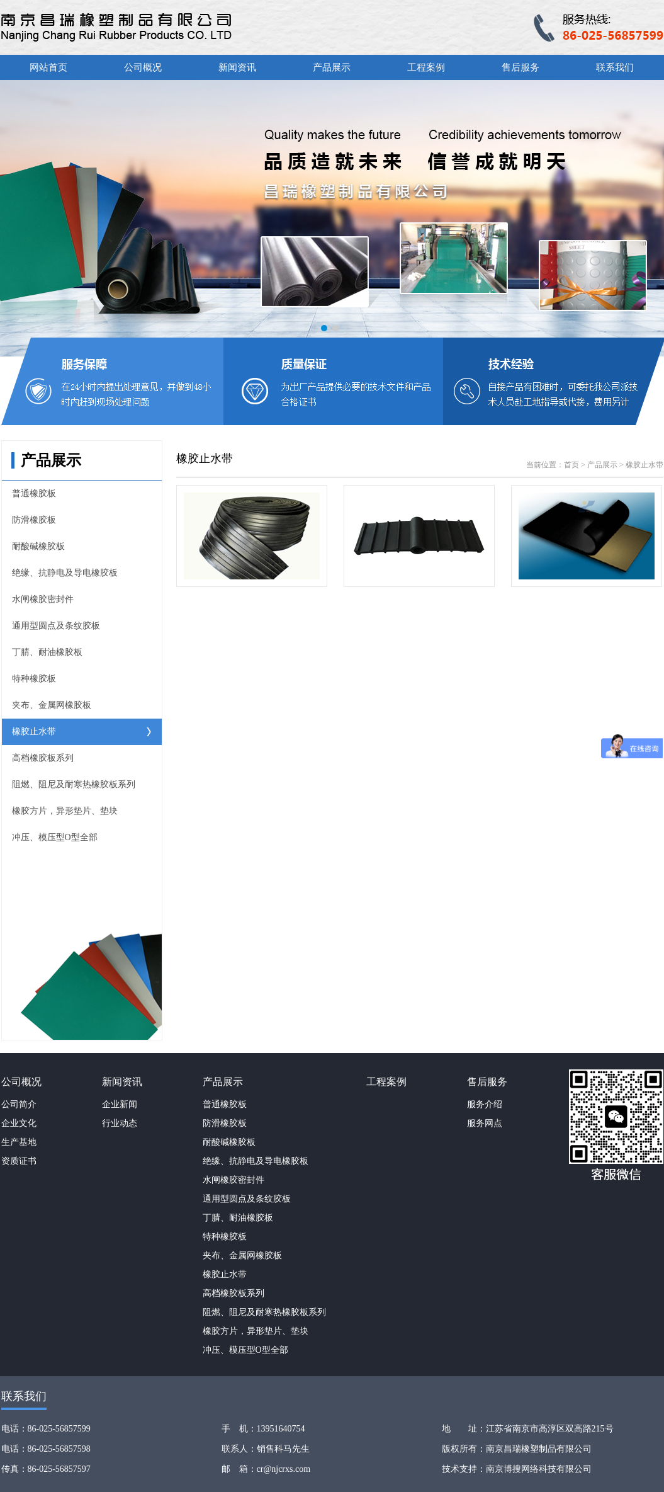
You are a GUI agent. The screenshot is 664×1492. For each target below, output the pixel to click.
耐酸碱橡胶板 (38, 546)
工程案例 (426, 67)
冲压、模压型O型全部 (55, 837)
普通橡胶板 (34, 493)
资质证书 (19, 1161)
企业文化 (19, 1123)
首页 (571, 464)
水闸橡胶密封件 (43, 599)
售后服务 (520, 67)
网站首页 (48, 67)
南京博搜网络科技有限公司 (539, 1469)
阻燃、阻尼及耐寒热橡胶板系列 (73, 784)
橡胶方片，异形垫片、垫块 (65, 811)
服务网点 (484, 1123)
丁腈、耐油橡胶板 (47, 652)
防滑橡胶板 (34, 520)
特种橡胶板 (34, 678)
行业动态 (119, 1123)
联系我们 (615, 67)
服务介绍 (484, 1104)
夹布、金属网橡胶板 (51, 705)
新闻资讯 (237, 67)
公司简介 (19, 1104)
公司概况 (143, 67)
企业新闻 (119, 1104)
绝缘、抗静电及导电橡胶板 (65, 573)
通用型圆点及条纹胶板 (56, 625)
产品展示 (332, 67)
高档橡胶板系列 (43, 758)
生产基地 (19, 1142)
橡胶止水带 (34, 731)
